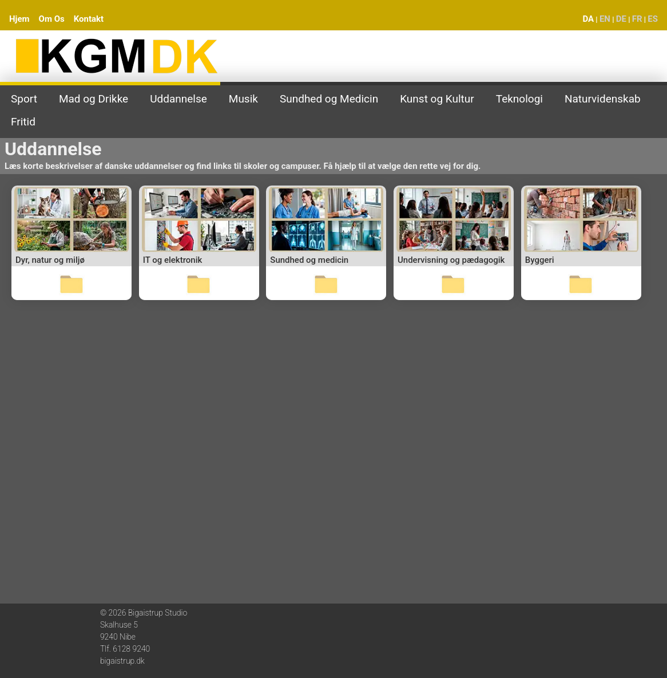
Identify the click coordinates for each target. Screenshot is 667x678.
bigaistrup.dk (122, 660)
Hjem (19, 19)
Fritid (23, 121)
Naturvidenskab (603, 98)
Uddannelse (178, 98)
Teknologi (519, 98)
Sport (24, 98)
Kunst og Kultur (437, 98)
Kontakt (89, 19)
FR (637, 19)
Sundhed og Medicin (329, 98)
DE (621, 19)
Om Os (52, 19)
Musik (243, 98)
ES (653, 19)
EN (604, 19)
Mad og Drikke (93, 98)
